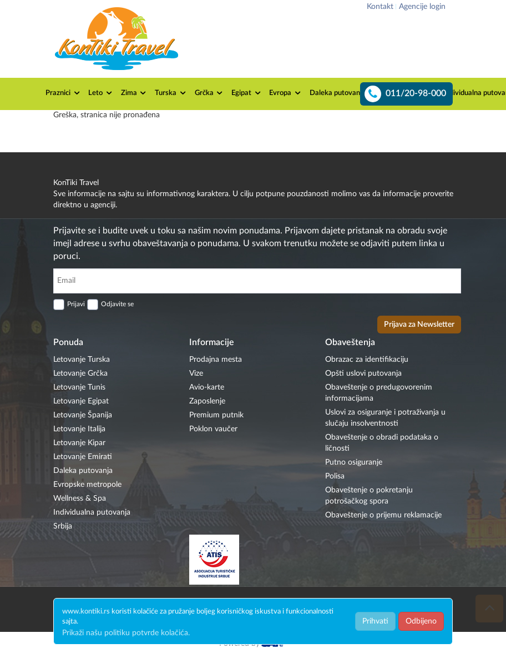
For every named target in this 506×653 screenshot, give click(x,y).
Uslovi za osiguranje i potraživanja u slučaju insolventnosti (385, 417)
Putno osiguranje (353, 462)
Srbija (62, 526)
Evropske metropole (87, 484)
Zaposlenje (207, 401)
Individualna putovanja (91, 512)
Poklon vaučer (213, 429)
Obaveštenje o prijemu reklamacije (383, 515)
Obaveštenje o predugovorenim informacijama (378, 392)
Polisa (335, 476)
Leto (100, 92)
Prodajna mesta (215, 359)
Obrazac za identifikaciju (366, 359)
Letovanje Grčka (80, 373)
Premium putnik (216, 415)
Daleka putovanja (343, 92)
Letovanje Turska (81, 359)
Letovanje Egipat (81, 401)
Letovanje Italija (79, 429)
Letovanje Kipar (79, 443)
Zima (134, 92)
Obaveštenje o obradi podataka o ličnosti (381, 442)
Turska (171, 92)
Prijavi (76, 304)
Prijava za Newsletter (419, 324)
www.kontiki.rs (86, 611)
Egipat (246, 92)
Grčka (209, 92)
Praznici (63, 92)
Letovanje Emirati (82, 457)
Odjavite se (117, 304)
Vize (196, 373)
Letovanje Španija (82, 415)
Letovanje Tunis (79, 387)
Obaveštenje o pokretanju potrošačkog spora (369, 495)
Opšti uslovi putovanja (363, 373)
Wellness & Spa (79, 498)
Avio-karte (206, 387)
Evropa (285, 92)
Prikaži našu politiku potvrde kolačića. (126, 633)
